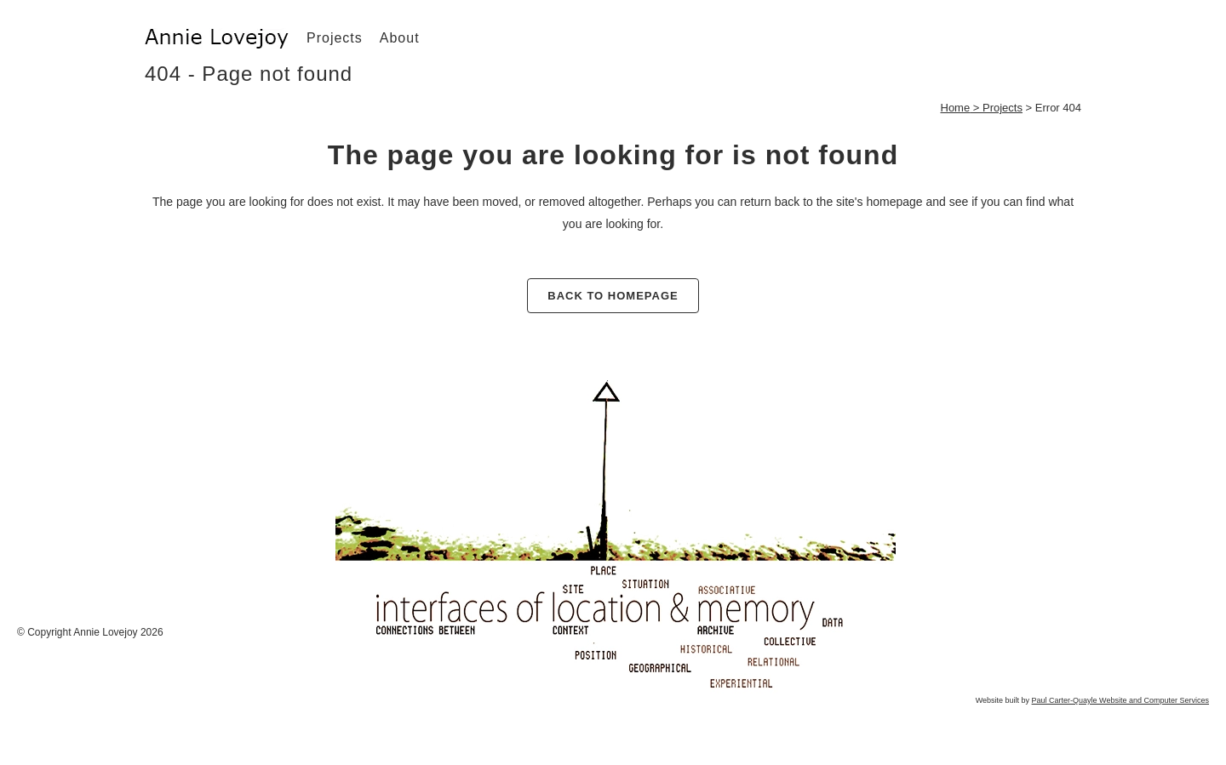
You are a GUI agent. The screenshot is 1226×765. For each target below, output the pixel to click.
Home (956, 107)
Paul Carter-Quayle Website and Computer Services (1120, 700)
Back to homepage (612, 295)
